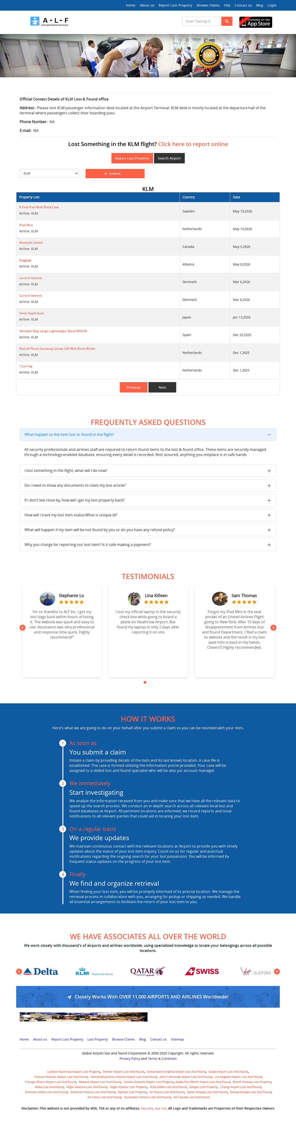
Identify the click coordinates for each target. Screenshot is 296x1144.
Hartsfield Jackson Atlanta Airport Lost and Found (123, 1077)
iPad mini (26, 225)
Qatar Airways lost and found (207, 1092)
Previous (134, 387)
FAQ (227, 5)
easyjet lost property (203, 1087)
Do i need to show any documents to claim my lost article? (75, 485)
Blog (259, 5)
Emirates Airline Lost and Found (46, 1092)
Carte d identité (30, 278)
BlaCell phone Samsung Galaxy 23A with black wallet (57, 349)
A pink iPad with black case (39, 207)
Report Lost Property (175, 5)
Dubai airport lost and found (228, 1072)
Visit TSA (160, 1108)
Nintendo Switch (31, 243)
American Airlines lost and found (92, 1092)
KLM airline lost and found (168, 1087)
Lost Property (97, 1039)
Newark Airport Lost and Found (100, 1082)
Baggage (25, 260)
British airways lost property (252, 1082)
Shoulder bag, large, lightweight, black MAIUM (53, 331)
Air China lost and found (104, 1097)
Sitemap (177, 1039)
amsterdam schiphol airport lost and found (176, 1072)
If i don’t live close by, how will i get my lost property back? (75, 500)
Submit (107, 173)
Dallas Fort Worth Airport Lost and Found (203, 1082)
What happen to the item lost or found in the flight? (69, 434)
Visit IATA (147, 1108)
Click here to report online (193, 144)
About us (147, 5)
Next (162, 387)
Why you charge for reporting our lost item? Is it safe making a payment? (88, 544)
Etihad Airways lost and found (250, 1092)
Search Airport (169, 158)
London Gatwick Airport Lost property (148, 1082)
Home (131, 5)
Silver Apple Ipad (31, 313)
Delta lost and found (49, 1087)
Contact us (243, 5)
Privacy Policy (130, 1059)
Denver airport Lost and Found (123, 1072)
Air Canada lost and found (191, 1097)
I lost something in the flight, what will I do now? (66, 470)
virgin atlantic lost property (128, 1087)
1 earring (25, 366)
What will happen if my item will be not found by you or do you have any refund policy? (100, 529)
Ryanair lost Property (132, 1092)
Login (272, 5)
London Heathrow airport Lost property (73, 1072)
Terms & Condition (162, 1059)
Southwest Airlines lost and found (147, 1097)
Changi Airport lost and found (240, 1087)
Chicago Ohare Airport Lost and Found (50, 1082)
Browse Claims (208, 5)
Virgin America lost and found (86, 1087)
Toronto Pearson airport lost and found (61, 1077)
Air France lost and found (166, 1092)
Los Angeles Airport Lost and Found (238, 1077)
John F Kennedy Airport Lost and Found (186, 1077)
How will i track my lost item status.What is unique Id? (71, 514)
